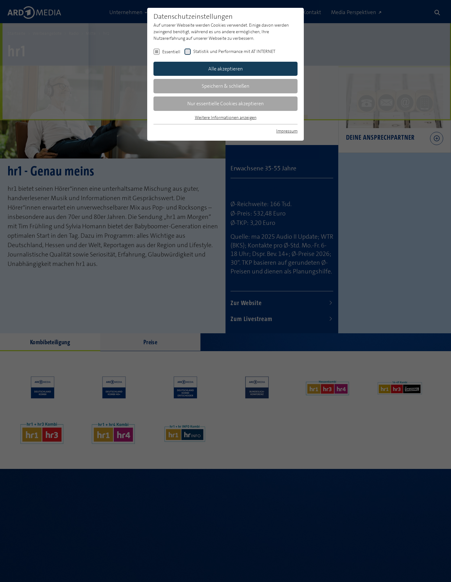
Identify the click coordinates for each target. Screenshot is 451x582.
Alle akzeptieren (225, 68)
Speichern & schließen (225, 86)
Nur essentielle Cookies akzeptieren (225, 103)
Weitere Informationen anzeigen (226, 117)
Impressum (287, 131)
